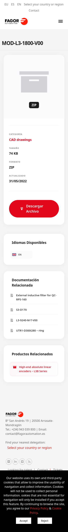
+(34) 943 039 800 (24, 429)
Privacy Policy (39, 508)
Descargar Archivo (31, 209)
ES (12, 4)
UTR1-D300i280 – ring (27, 330)
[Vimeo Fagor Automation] (22, 461)
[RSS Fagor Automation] (29, 462)
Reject (44, 520)
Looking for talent (20, 470)
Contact (34, 10)
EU (6, 4)
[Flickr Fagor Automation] (9, 461)
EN (19, 4)
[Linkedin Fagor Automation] (15, 461)
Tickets (58, 470)
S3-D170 (18, 310)
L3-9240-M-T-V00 (24, 320)
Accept (24, 520)
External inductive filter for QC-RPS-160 (33, 297)
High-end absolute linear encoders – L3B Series (32, 369)
